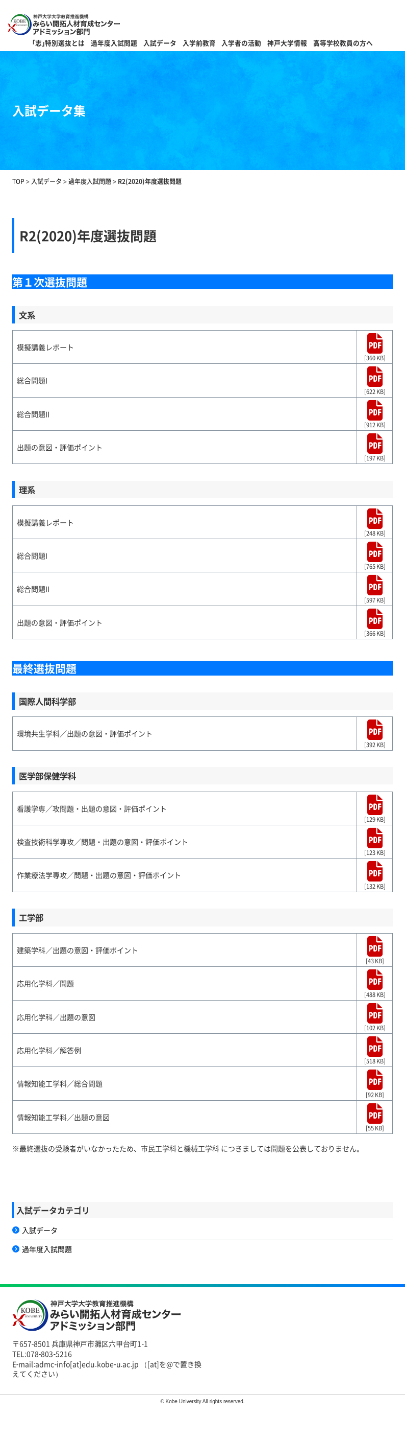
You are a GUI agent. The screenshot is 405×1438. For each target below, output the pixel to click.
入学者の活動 (241, 43)
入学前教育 (199, 43)
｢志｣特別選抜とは (58, 43)
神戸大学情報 (287, 43)
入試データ (159, 43)
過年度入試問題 (114, 43)
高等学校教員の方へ (343, 43)
